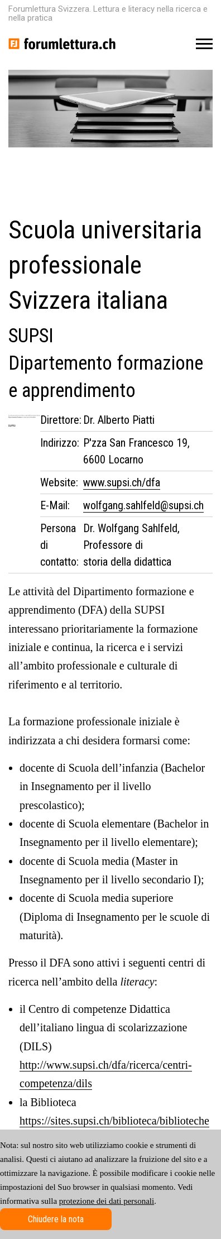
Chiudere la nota (56, 1219)
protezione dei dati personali (106, 1201)
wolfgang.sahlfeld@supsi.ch (143, 505)
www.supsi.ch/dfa (121, 482)
